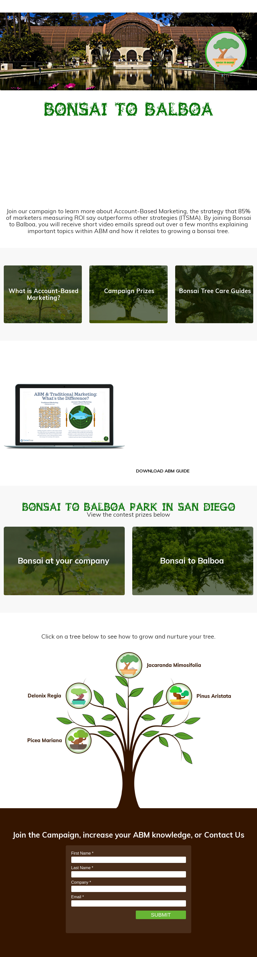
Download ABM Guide (162, 471)
